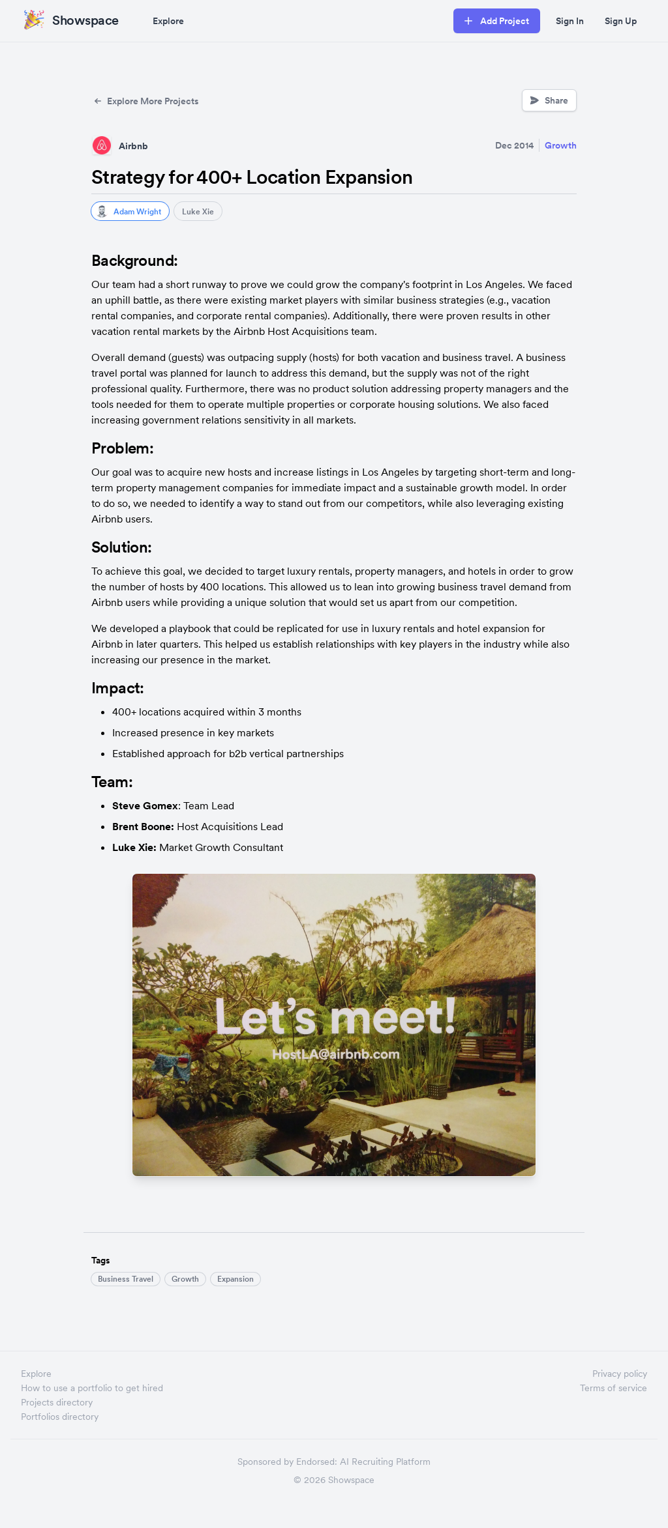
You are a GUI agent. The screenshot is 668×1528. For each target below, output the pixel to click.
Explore (168, 21)
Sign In (570, 21)
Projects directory (57, 1402)
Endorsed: (316, 1461)
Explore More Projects (145, 101)
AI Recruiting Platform (385, 1461)
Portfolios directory (60, 1416)
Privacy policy (619, 1373)
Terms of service (613, 1388)
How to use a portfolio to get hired (92, 1388)
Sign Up (621, 21)
